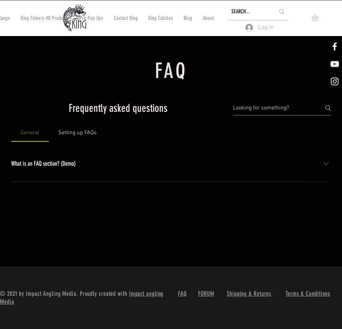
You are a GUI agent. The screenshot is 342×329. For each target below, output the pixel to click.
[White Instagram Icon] (334, 81)
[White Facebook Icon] (334, 46)
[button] (319, 17)
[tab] (30, 133)
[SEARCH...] (248, 11)
